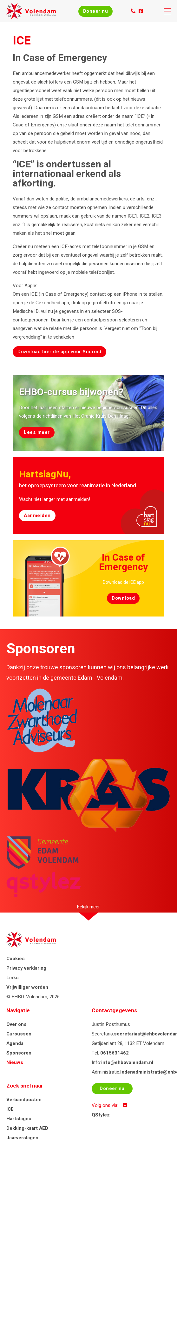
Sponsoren (18, 1052)
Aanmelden (37, 515)
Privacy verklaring (26, 968)
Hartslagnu (18, 1118)
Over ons (16, 1024)
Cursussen (18, 1033)
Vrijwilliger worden (27, 987)
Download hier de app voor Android (59, 351)
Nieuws (14, 1062)
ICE (10, 1109)
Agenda (14, 1043)
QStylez (101, 1114)
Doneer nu (95, 11)
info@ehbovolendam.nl (127, 1062)
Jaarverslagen (22, 1137)
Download (123, 598)
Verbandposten (24, 1099)
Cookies (15, 958)
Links (12, 977)
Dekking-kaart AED (27, 1128)
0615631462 (114, 1052)
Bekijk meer (88, 907)
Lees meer (37, 432)
